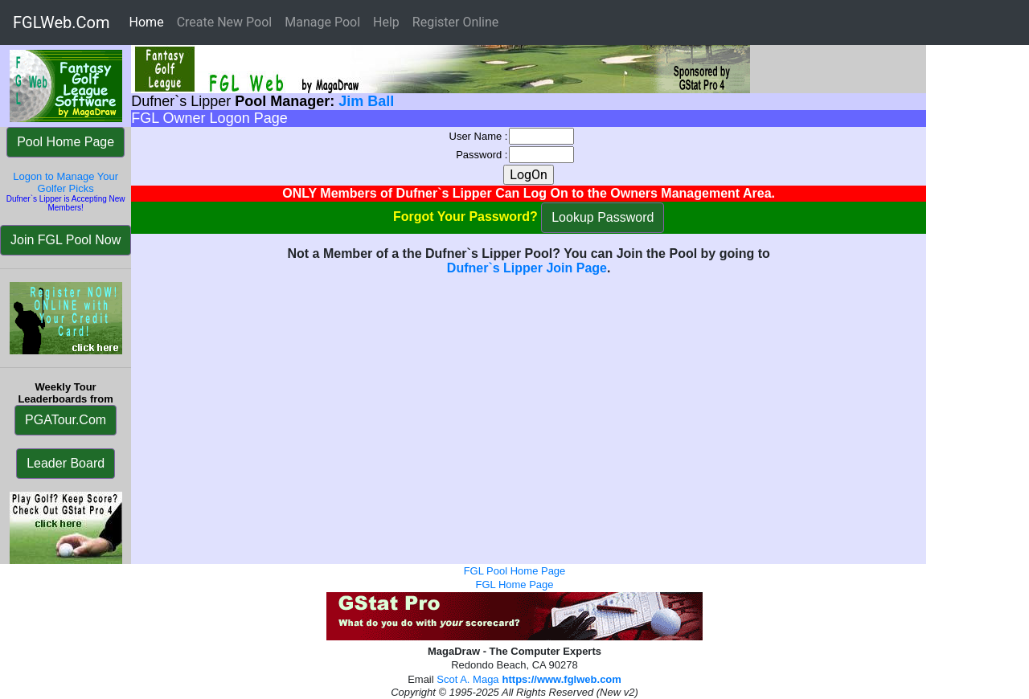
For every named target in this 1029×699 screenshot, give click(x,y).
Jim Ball (366, 101)
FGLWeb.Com (61, 22)
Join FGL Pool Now (65, 240)
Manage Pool (322, 22)
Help (386, 22)
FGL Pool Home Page (515, 571)
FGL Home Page (514, 584)
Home (149, 21)
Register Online (455, 22)
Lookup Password (602, 217)
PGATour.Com (65, 420)
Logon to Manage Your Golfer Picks (65, 182)
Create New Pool (225, 22)
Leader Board (66, 463)
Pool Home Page (65, 142)
